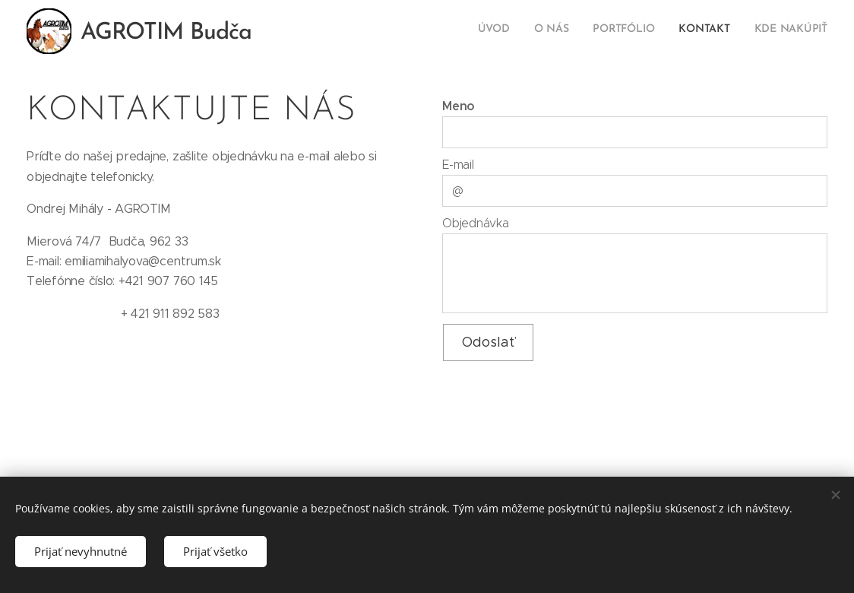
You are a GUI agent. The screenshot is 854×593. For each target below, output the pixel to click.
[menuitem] (734, 31)
